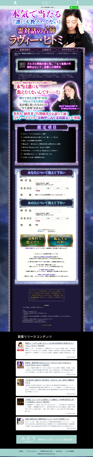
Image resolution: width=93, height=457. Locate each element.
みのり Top (17, 53)
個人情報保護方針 (35, 297)
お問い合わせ (61, 451)
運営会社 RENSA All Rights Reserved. (46, 454)
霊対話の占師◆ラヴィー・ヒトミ (31, 53)
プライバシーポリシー (29, 451)
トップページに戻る (46, 325)
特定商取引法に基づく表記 (46, 451)
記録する (41, 231)
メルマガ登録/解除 (73, 451)
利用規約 (16, 451)
